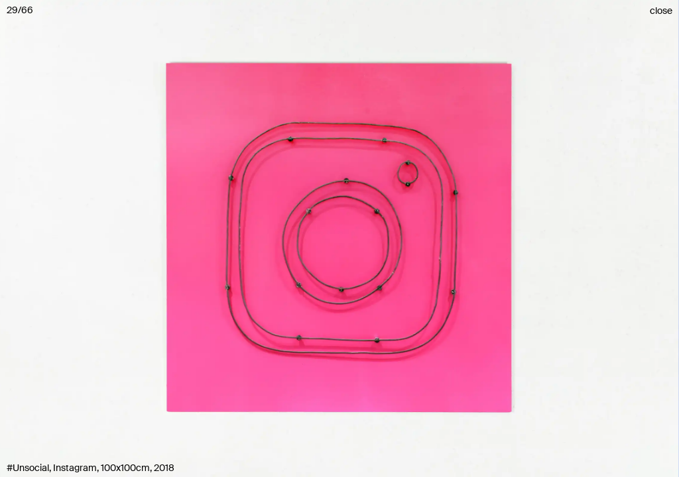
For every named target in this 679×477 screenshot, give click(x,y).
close (661, 11)
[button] (339, 238)
